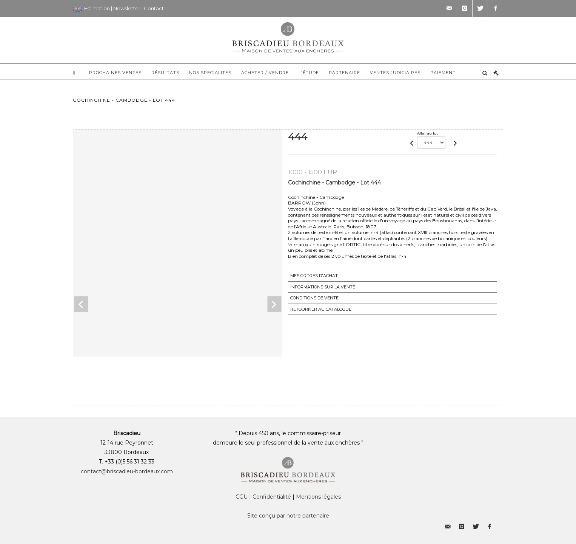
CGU (242, 496)
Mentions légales (318, 496)
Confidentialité (272, 496)
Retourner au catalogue (320, 309)
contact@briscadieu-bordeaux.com (127, 471)
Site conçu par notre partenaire (288, 515)
